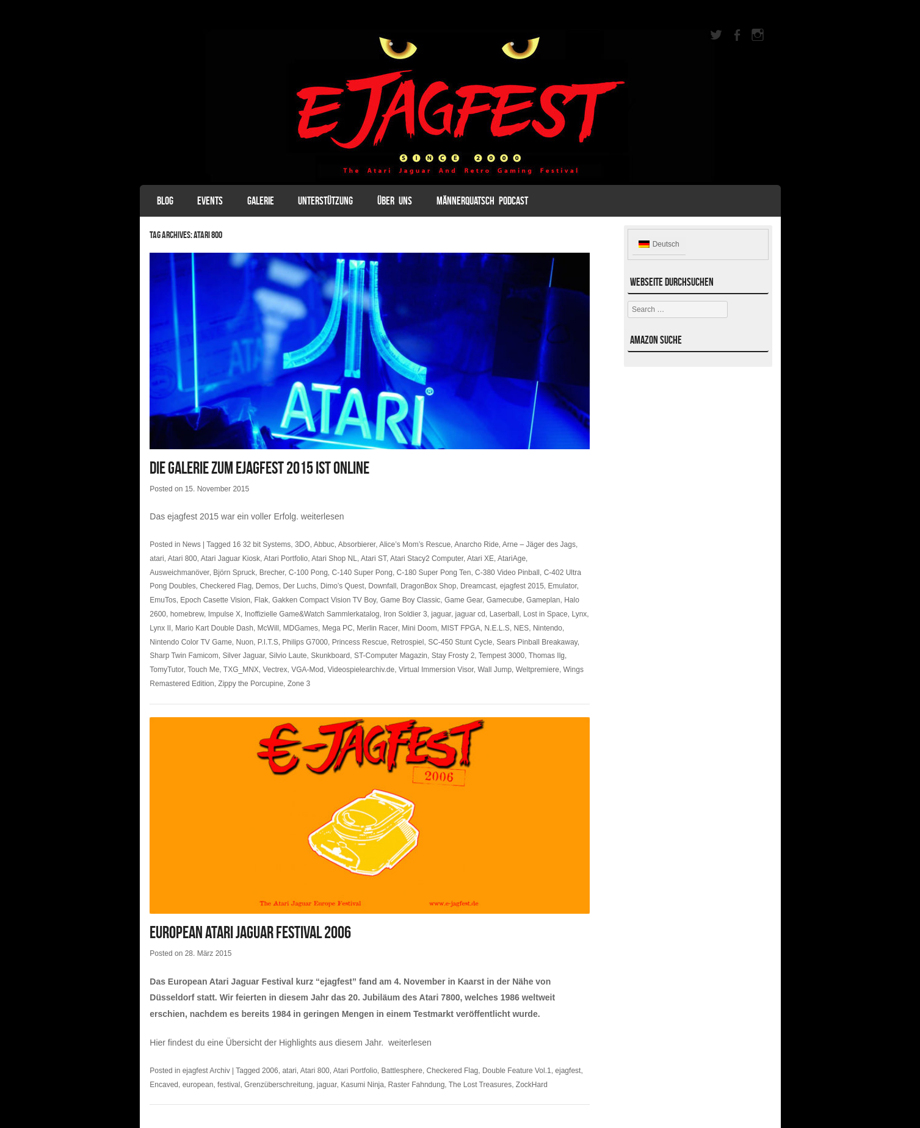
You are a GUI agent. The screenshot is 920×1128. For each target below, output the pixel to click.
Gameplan (543, 600)
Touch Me (203, 669)
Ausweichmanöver (179, 572)
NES (521, 628)
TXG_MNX (241, 669)
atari (157, 558)
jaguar (441, 614)
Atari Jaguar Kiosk (230, 558)
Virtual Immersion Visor (436, 669)
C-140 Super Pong (361, 572)
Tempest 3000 (501, 655)
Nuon (244, 642)
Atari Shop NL (334, 558)
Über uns (394, 201)
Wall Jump (494, 669)
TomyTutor (167, 669)
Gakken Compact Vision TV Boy (324, 600)
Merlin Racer (377, 628)
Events (210, 201)
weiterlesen (322, 516)
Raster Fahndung (416, 1084)
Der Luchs (299, 586)
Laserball (505, 614)
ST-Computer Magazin (390, 655)
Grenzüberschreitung (278, 1084)
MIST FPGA (460, 628)
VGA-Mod (307, 669)
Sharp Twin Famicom (184, 655)
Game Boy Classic (410, 600)
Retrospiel (407, 642)
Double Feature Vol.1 (516, 1070)
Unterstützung (325, 201)
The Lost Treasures (480, 1084)
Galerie (260, 201)
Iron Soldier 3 (405, 614)
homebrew (187, 614)
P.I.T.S (268, 642)
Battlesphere (401, 1070)
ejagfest (568, 1070)
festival (228, 1084)
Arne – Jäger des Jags (539, 544)
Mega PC (337, 628)
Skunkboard (330, 655)
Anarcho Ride (476, 544)
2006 (270, 1070)
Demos (267, 586)
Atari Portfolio (286, 558)
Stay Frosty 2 (453, 655)
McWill (268, 628)
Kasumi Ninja (362, 1084)
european (198, 1084)
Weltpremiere (537, 669)
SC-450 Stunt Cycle (460, 642)
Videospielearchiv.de (361, 669)
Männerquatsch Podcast (482, 201)
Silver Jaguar (243, 655)
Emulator (562, 586)
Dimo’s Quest (342, 586)
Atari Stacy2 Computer (426, 558)
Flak (262, 600)
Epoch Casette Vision (215, 600)
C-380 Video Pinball (507, 572)
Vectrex (275, 669)
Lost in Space (545, 614)
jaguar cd (470, 614)
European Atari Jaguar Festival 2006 (250, 932)
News (192, 544)
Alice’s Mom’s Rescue (415, 544)
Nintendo (547, 628)
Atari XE (480, 558)
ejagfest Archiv (206, 1070)
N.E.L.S (497, 628)
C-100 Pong (308, 572)
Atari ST (373, 558)
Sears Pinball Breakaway (537, 642)
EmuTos (163, 600)
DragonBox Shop (428, 586)
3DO (302, 544)
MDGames (300, 628)
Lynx (579, 614)
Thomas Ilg (547, 655)
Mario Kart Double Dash (214, 628)
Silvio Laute (288, 655)
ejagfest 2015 (522, 586)
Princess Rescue (359, 642)
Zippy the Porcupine (250, 683)
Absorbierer (356, 544)
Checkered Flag (226, 586)
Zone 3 (299, 683)
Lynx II (160, 628)
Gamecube (505, 600)
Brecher (271, 572)
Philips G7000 (305, 642)
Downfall (382, 586)
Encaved (164, 1084)
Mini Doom (419, 628)
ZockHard (532, 1084)
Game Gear (463, 600)
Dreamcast (478, 586)
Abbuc (324, 544)
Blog (165, 201)
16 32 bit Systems (262, 544)
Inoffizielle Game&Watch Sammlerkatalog (312, 614)
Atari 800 (182, 558)
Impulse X (224, 614)
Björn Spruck (234, 572)
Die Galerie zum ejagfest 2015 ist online (259, 467)
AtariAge (512, 558)
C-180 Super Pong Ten (434, 572)
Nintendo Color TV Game (191, 642)
